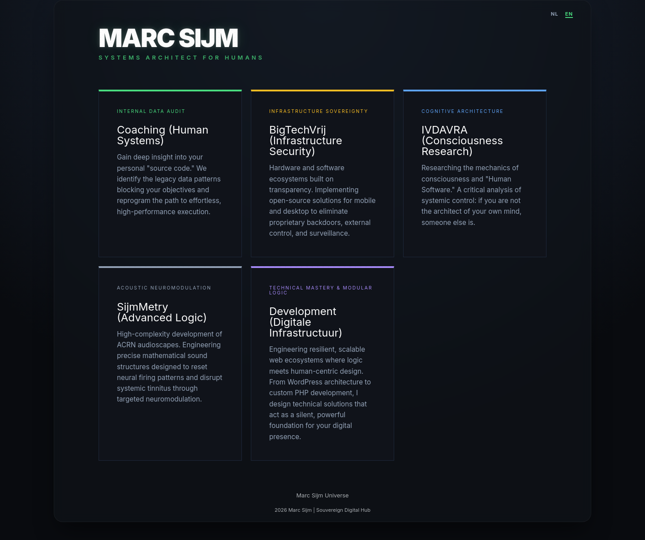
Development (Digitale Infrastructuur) (306, 322)
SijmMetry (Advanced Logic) (162, 312)
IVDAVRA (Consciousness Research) (462, 140)
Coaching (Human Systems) (162, 135)
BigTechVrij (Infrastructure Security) (305, 140)
